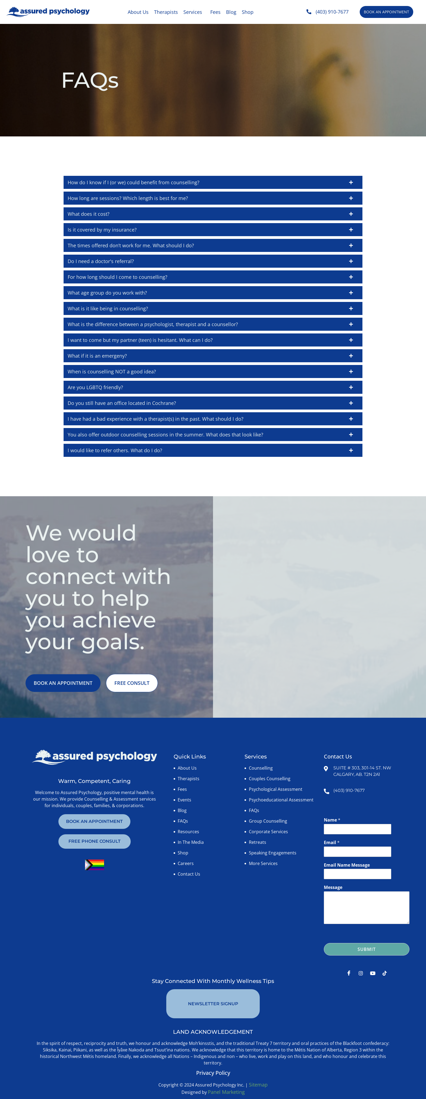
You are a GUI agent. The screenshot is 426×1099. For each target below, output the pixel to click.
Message (333, 888)
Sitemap (258, 1072)
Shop (247, 12)
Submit (367, 950)
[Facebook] (349, 974)
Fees (215, 12)
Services (192, 12)
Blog (231, 12)
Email (332, 843)
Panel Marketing (226, 1079)
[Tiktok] (385, 974)
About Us (138, 12)
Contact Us (338, 757)
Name (332, 821)
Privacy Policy (213, 1060)
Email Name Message (347, 866)
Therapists (166, 12)
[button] (194, 11)
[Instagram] (361, 974)
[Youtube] (373, 974)
